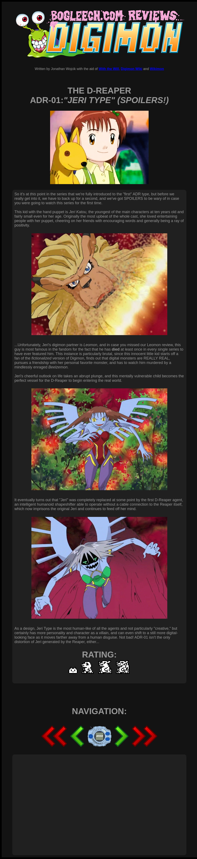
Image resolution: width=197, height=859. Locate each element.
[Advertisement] (40, 800)
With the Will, (109, 69)
